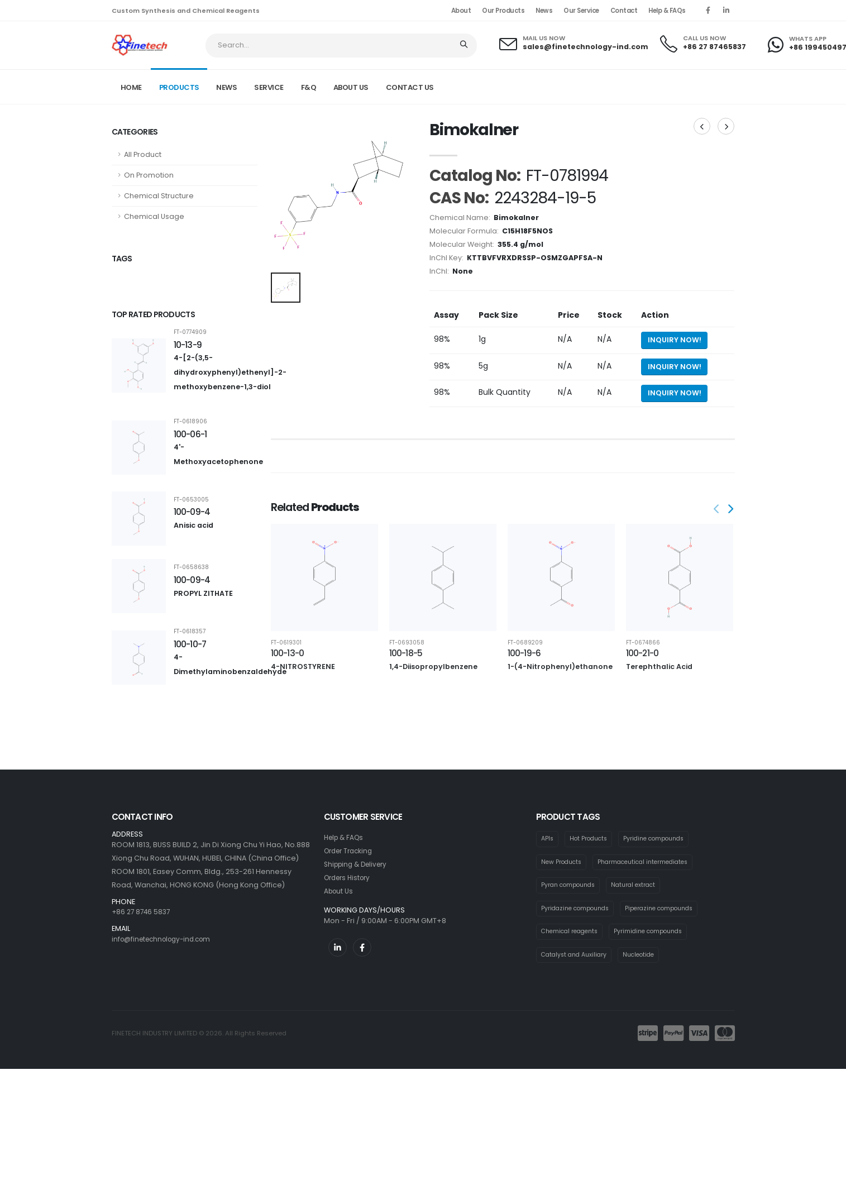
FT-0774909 (190, 332)
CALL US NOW (704, 38)
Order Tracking (351, 851)
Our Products (503, 10)
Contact (624, 10)
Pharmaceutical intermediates (650, 862)
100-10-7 (190, 644)
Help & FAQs (667, 10)
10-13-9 (188, 345)
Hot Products (591, 838)
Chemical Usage (154, 216)
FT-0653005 (191, 500)
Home (131, 87)
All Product (142, 154)
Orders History (350, 877)
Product (605, 86)
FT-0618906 (190, 421)
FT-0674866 (643, 643)
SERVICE (269, 87)
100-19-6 (524, 653)
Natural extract (639, 886)
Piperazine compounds (668, 909)
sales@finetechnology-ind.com (585, 46)
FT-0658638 (191, 567)
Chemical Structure (159, 195)
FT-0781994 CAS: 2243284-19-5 (684, 86)
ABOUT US (351, 87)
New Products (563, 862)
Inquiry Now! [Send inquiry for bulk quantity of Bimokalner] (674, 393)
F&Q (309, 87)
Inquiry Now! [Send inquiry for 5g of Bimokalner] (674, 366)
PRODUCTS (179, 87)
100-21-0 (642, 653)
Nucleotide (645, 957)
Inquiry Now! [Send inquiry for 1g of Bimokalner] (674, 340)
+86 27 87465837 (714, 46)
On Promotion (149, 175)
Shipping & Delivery (359, 864)
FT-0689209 (525, 643)
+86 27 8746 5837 (143, 911)
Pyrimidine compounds (657, 933)
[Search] (465, 46)
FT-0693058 (406, 643)
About (461, 10)
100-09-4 (192, 512)
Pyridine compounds (661, 838)
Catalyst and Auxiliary (576, 957)
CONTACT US (410, 87)
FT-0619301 (286, 643)
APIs (548, 838)
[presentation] (718, 509)
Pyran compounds (570, 886)
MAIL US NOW (544, 38)
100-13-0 (287, 653)
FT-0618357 (189, 631)
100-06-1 (190, 434)
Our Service (581, 10)
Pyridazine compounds (578, 909)
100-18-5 (406, 653)
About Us (339, 891)
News (544, 10)
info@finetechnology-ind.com (166, 939)
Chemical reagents (572, 933)
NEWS (226, 87)
